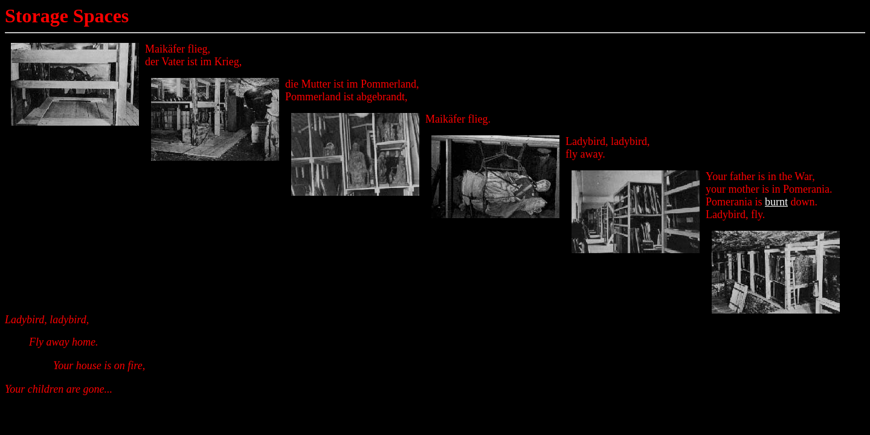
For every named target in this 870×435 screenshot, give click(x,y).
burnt (776, 202)
